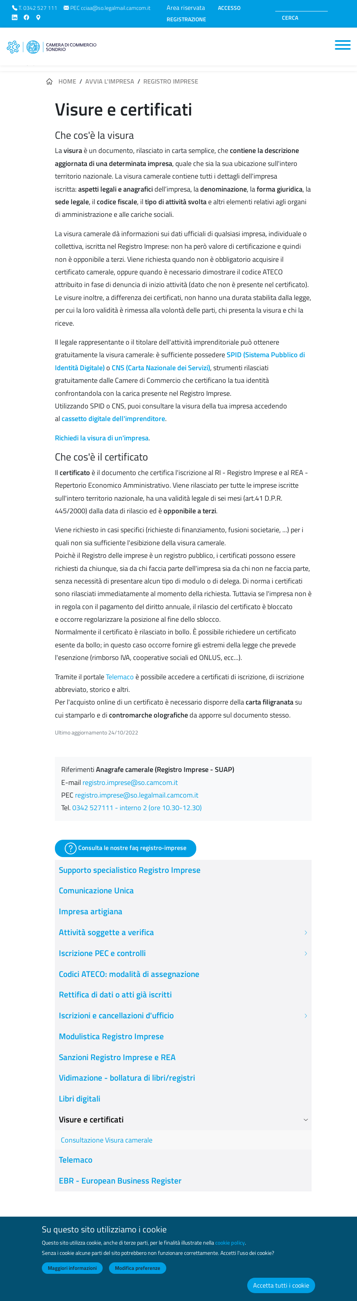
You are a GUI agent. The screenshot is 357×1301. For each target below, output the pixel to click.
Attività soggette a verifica (106, 932)
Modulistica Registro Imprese (111, 1036)
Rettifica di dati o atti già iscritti (115, 994)
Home (67, 81)
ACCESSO (229, 8)
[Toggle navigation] (343, 45)
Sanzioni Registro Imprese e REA (117, 1057)
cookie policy (230, 1249)
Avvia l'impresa (109, 81)
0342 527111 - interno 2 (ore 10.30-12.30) (137, 807)
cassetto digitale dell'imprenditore (113, 418)
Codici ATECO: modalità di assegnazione (129, 974)
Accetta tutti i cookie (281, 1292)
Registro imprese (170, 81)
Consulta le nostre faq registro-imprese (125, 848)
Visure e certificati (91, 1119)
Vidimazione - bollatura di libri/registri (127, 1078)
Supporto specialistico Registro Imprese (130, 870)
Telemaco (120, 676)
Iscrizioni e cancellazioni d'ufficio (116, 1015)
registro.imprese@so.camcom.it (130, 782)
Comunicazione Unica (96, 890)
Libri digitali (79, 1098)
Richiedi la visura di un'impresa (101, 437)
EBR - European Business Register (120, 1180)
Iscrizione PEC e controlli (102, 953)
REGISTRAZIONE (186, 19)
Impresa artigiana (90, 911)
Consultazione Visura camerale (106, 1140)
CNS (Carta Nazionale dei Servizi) (161, 367)
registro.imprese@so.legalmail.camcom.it (136, 795)
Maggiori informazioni (72, 1275)
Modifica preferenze (137, 1275)
